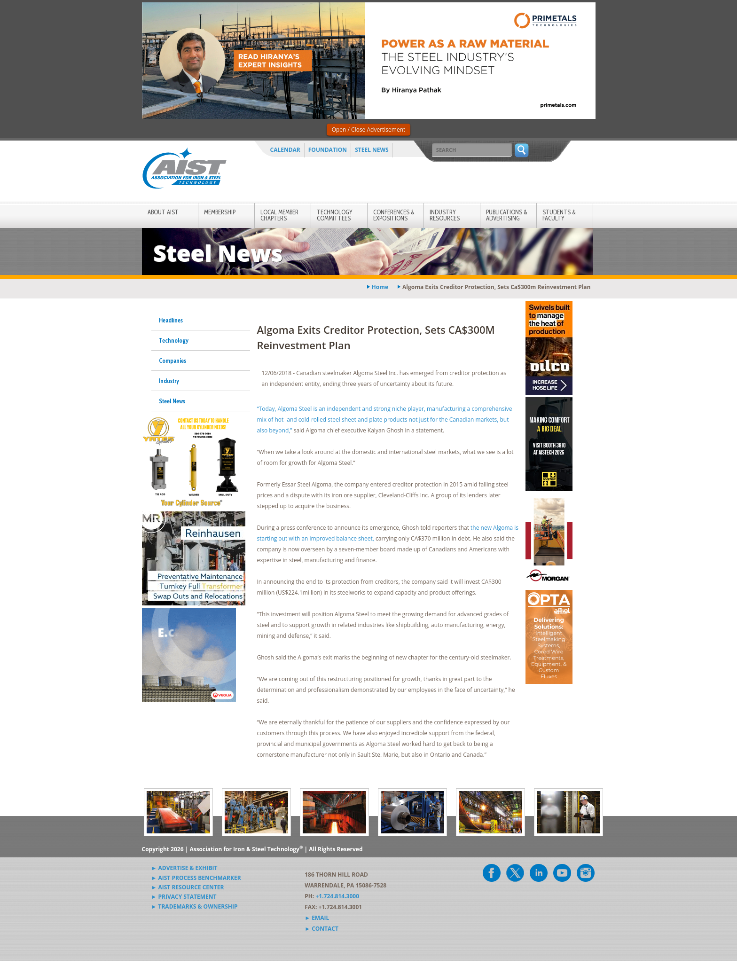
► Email (317, 918)
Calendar (285, 150)
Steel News (372, 150)
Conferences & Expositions (394, 215)
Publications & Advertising (506, 215)
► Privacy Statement (184, 897)
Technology (173, 340)
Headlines (171, 320)
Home (380, 287)
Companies (172, 360)
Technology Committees (335, 215)
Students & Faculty (559, 215)
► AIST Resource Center (187, 887)
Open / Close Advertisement (369, 129)
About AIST (163, 212)
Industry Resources (445, 215)
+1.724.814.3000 (337, 896)
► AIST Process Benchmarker (196, 878)
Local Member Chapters (279, 215)
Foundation (327, 150)
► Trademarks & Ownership (194, 906)
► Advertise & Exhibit (184, 868)
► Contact (321, 929)
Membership (219, 212)
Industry (169, 380)
